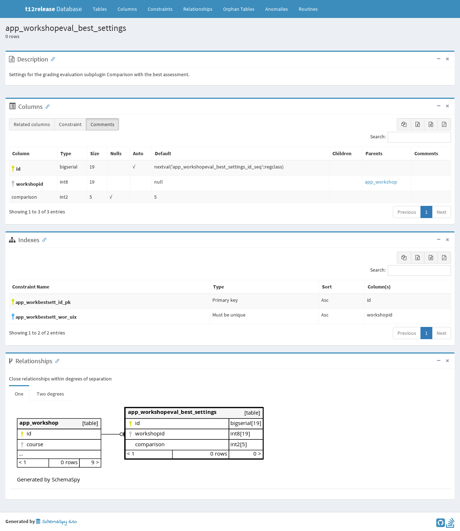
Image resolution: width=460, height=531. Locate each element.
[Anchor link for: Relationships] (55, 360)
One (19, 394)
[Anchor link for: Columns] (46, 106)
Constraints (160, 9)
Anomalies (276, 9)
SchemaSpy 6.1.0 (56, 522)
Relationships (197, 9)
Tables (102, 8)
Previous (406, 212)
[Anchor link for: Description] (51, 58)
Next (441, 212)
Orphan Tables (238, 9)
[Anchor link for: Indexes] (43, 239)
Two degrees (50, 394)
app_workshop (381, 182)
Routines (308, 9)
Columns (127, 9)
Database (53, 9)
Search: (410, 137)
